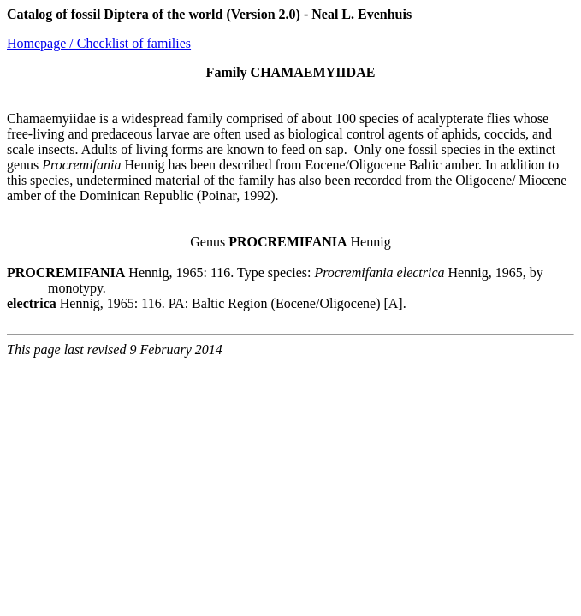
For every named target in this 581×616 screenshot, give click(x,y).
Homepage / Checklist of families (99, 43)
